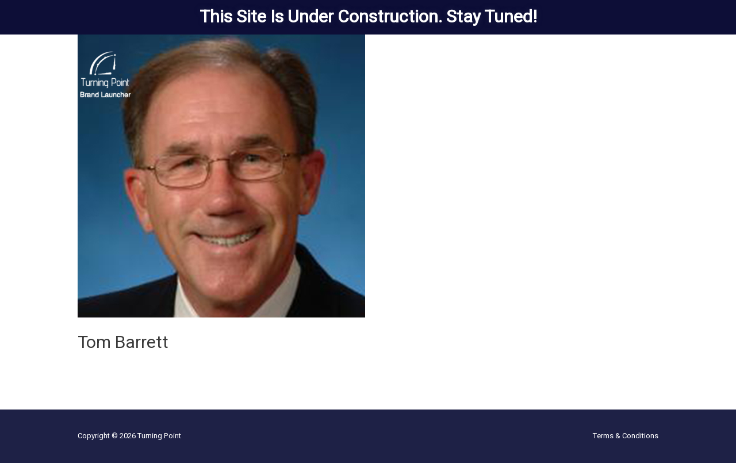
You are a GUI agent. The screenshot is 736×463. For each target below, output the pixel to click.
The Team (529, 74)
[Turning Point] (105, 73)
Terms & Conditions (625, 435)
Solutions (413, 74)
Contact (638, 74)
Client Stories (476, 74)
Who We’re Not (585, 74)
